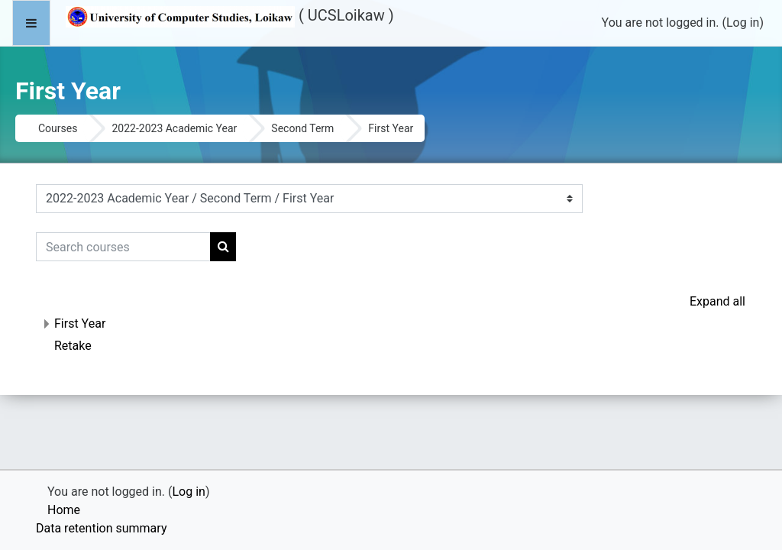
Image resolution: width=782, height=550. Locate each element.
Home (63, 510)
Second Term (302, 128)
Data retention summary (101, 528)
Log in (742, 22)
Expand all (717, 301)
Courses (57, 128)
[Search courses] (123, 246)
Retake (73, 345)
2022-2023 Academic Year (174, 128)
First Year (79, 323)
